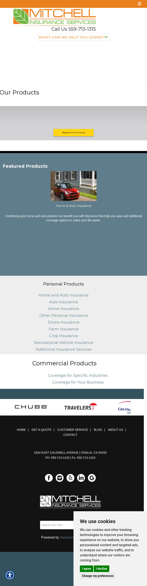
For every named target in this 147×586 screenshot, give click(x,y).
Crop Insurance (63, 336)
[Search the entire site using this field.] (65, 525)
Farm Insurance (64, 329)
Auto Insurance (63, 302)
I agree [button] (86, 568)
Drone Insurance (63, 322)
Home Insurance (63, 308)
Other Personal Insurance (63, 315)
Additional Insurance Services (64, 349)
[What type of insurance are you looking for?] (73, 37)
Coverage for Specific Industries (78, 375)
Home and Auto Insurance (64, 295)
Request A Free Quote (73, 132)
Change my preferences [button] (98, 576)
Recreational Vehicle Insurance (63, 342)
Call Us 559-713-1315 (73, 29)
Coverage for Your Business (78, 382)
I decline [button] (101, 568)
